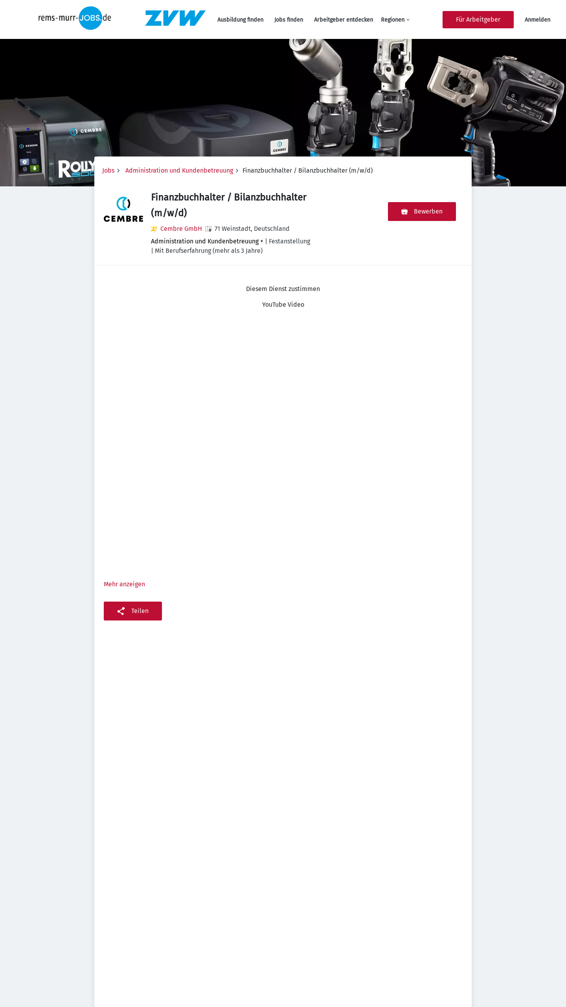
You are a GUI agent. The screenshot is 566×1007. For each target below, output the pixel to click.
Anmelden (537, 20)
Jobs (108, 170)
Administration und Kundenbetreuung (179, 170)
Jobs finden (288, 20)
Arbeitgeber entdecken (343, 20)
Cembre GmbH (181, 228)
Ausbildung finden (240, 20)
